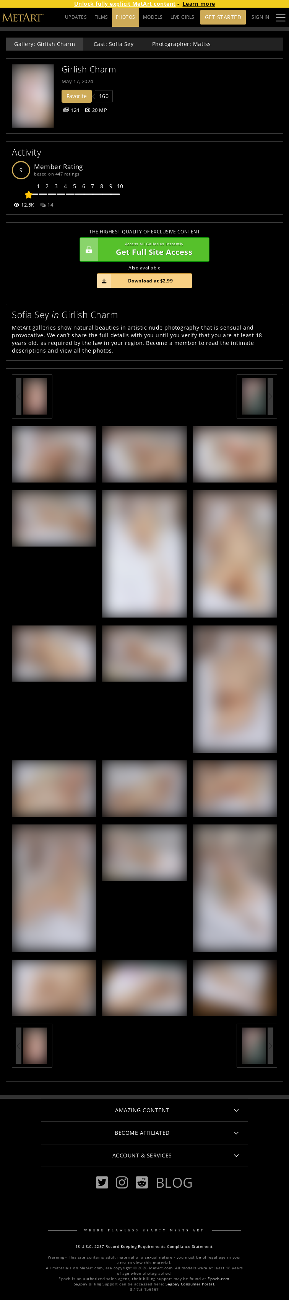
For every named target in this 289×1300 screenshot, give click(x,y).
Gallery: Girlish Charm (44, 44)
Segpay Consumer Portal (190, 1284)
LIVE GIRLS (182, 17)
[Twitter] (102, 1182)
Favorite (77, 96)
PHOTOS (125, 17)
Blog (174, 1182)
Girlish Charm (89, 69)
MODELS (153, 17)
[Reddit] (142, 1182)
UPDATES (76, 17)
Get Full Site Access (142, 249)
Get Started (223, 17)
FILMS (101, 17)
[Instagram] (122, 1182)
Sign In (261, 17)
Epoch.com (218, 1278)
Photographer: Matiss (181, 44)
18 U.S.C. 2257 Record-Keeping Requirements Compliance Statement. (144, 1246)
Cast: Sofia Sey (114, 44)
